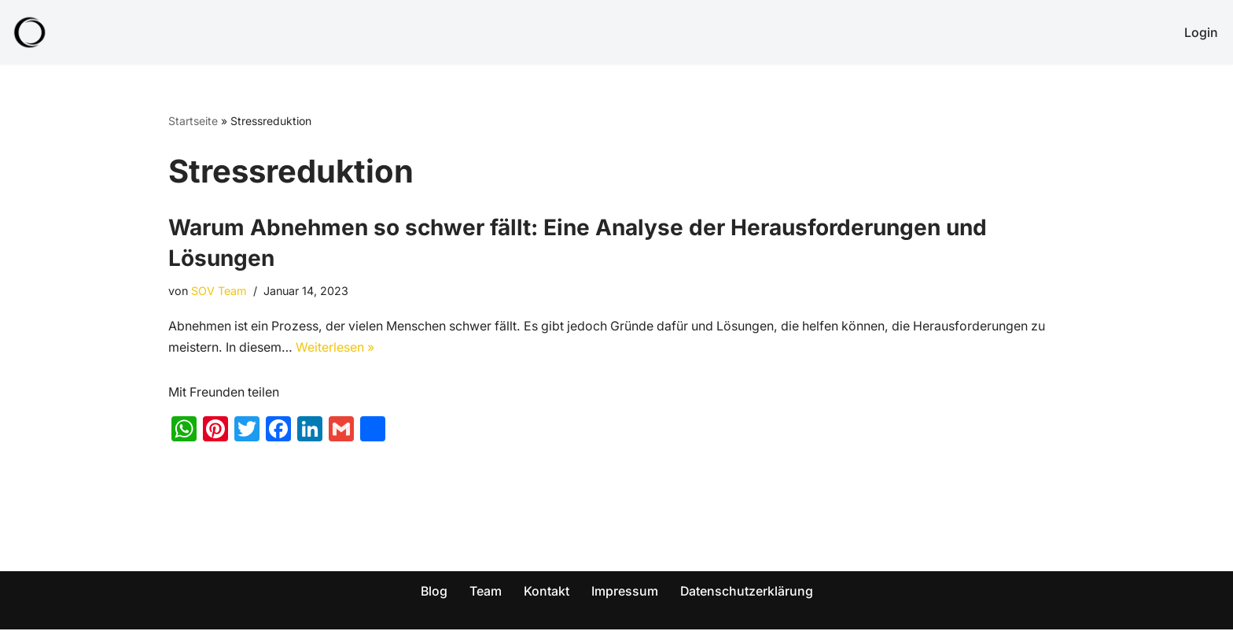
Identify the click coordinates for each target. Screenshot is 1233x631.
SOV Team (220, 290)
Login (1201, 32)
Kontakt (546, 592)
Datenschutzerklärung (747, 592)
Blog (433, 592)
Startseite (193, 120)
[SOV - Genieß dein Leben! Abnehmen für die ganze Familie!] (30, 32)
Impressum (624, 592)
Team (485, 592)
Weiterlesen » (337, 348)
